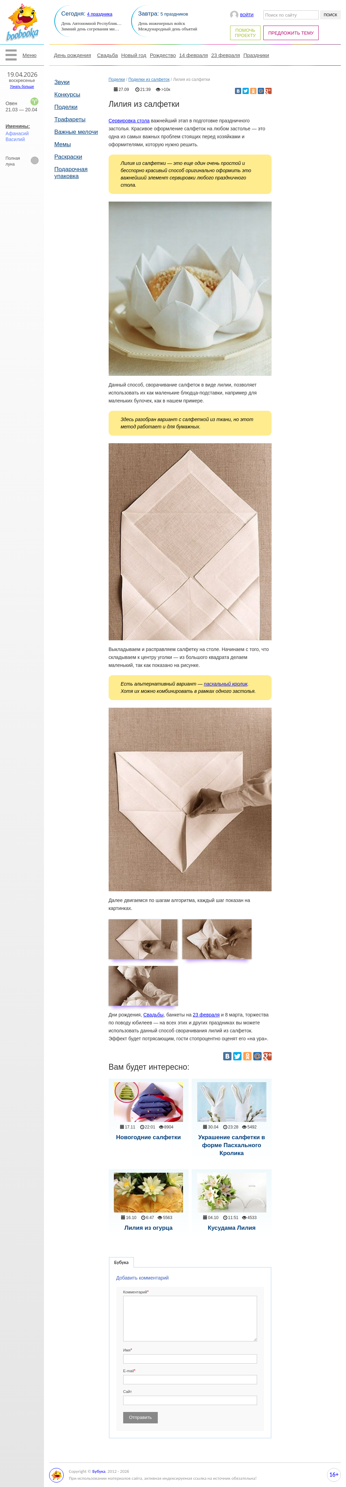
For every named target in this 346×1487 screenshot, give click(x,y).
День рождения (72, 55)
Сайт (127, 1392)
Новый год (133, 55)
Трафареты (69, 119)
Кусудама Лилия (231, 1228)
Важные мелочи (76, 132)
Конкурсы (67, 94)
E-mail (128, 1371)
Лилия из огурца (149, 1228)
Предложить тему (291, 33)
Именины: (18, 126)
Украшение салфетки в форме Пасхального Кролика (231, 1145)
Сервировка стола (129, 120)
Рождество (163, 55)
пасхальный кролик (225, 684)
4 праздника (99, 14)
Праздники (256, 55)
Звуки (62, 82)
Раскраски (68, 157)
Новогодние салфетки (148, 1137)
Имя (126, 1350)
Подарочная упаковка (71, 172)
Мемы (62, 144)
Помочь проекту (245, 33)
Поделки (66, 107)
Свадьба (107, 55)
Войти (247, 14)
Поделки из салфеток (149, 79)
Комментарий (135, 1292)
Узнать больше (22, 87)
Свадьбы (153, 1014)
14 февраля (193, 55)
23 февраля (225, 55)
